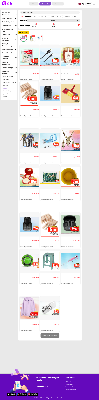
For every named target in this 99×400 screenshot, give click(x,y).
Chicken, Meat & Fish (9, 30)
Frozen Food (9, 35)
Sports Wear (6, 94)
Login (89, 4)
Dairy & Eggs (9, 26)
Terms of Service (70, 389)
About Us (68, 381)
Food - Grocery (9, 18)
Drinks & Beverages (9, 39)
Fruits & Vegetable (9, 22)
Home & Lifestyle (9, 68)
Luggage (5, 88)
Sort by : (23, 21)
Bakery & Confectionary (9, 45)
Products (45, 4)
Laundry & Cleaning (9, 58)
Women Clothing (8, 76)
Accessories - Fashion (9, 82)
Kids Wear (6, 79)
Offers (33, 4)
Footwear (6, 85)
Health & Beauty (9, 49)
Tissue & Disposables (9, 63)
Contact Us (69, 384)
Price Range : (25, 25)
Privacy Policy (69, 387)
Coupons (57, 4)
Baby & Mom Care (9, 53)
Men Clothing (7, 91)
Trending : (27, 16)
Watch (5, 97)
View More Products (50, 335)
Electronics (9, 15)
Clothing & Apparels (9, 72)
